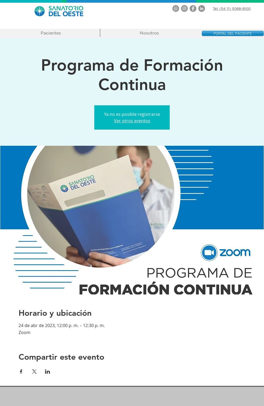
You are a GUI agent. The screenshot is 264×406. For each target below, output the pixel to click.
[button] (51, 33)
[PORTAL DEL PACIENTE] (233, 33)
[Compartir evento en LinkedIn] (47, 371)
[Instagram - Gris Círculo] (184, 8)
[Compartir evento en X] (34, 371)
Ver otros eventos (132, 121)
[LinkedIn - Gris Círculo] (201, 8)
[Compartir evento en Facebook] (21, 371)
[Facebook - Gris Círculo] (193, 8)
